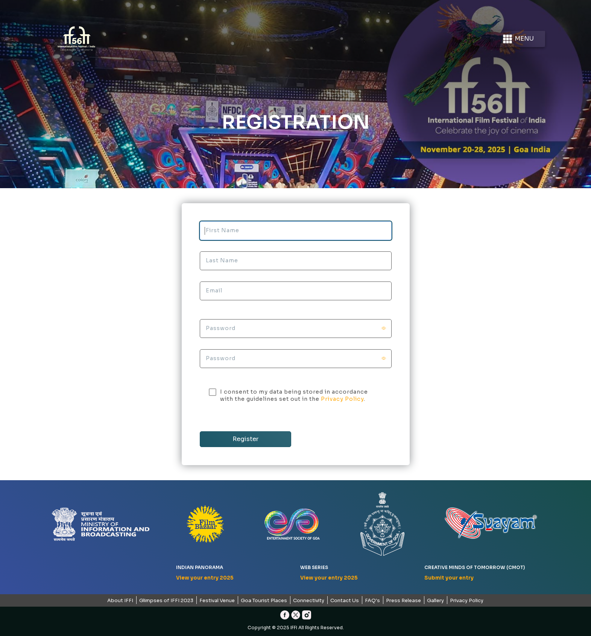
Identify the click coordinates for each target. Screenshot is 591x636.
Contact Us (344, 600)
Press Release (403, 600)
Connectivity (308, 600)
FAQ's (372, 600)
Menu (518, 39)
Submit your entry (449, 578)
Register (245, 439)
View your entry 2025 (205, 578)
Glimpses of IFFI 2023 (166, 600)
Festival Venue (217, 600)
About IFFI (120, 600)
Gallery (435, 600)
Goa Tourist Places (264, 600)
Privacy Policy (342, 399)
